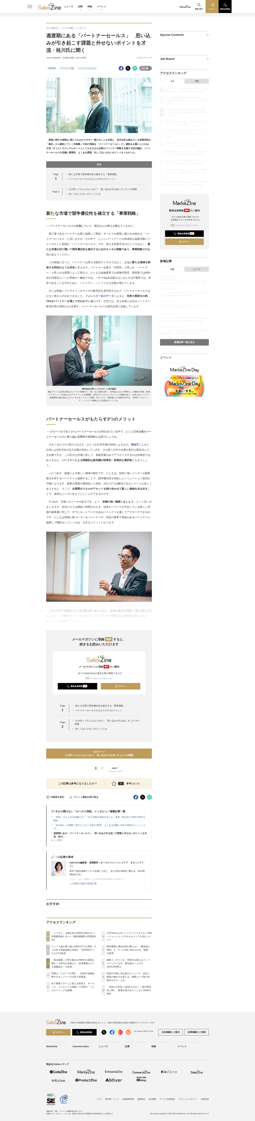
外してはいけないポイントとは (85, 194)
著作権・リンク (112, 1099)
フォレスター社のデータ (99, 296)
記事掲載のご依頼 (197, 1032)
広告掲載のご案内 (170, 1032)
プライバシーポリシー (188, 1099)
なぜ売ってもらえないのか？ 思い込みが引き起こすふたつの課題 (103, 189)
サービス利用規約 (167, 1099)
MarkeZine (51, 1046)
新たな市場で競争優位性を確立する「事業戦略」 (94, 174)
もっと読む (57, 840)
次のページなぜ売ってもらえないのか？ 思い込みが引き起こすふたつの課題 (99, 753)
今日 (172, 81)
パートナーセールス (87, 68)
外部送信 (205, 1099)
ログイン (120, 686)
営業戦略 (52, 68)
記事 (80, 6)
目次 (123, 164)
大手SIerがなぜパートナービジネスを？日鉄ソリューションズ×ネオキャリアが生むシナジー (129, 936)
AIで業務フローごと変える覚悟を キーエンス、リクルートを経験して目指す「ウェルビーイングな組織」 (73, 987)
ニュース (68, 6)
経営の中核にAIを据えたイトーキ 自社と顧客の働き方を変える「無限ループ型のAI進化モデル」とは (128, 976)
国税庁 (135, 444)
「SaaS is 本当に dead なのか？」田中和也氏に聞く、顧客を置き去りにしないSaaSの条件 (129, 990)
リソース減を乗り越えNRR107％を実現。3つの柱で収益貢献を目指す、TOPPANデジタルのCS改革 (73, 950)
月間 (197, 81)
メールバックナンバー (99, 678)
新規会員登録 (76, 686)
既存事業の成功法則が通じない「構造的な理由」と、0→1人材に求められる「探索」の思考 (128, 950)
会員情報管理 (128, 1099)
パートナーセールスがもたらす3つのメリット (92, 179)
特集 (89, 6)
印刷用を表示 (55, 797)
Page (55, 191)
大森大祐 (79, 58)
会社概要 (152, 1099)
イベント (101, 6)
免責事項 (141, 1099)
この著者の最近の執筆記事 (83, 883)
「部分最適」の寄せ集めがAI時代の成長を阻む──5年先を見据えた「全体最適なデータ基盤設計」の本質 (73, 963)
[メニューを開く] (29, 6)
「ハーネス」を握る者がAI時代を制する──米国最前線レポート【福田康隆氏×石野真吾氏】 (73, 936)
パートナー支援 (67, 68)
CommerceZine (81, 1046)
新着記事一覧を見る (184, 342)
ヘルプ (99, 1099)
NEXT (116, 768)
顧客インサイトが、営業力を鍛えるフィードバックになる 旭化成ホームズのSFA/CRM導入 (128, 963)
